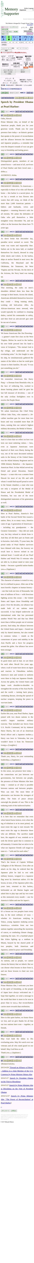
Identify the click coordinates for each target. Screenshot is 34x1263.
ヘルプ (31, 38)
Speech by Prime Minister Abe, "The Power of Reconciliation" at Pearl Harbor (17, 1099)
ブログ (25, 38)
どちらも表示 (28, 85)
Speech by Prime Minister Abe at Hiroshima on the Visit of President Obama (17, 1088)
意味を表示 (19, 85)
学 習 (21, 38)
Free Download (30, 24)
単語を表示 (10, 85)
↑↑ (1, 1107)
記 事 (10, 38)
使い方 (3, 38)
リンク (14, 38)
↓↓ (1, 87)
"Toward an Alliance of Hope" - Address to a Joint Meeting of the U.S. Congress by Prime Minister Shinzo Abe (17, 1070)
